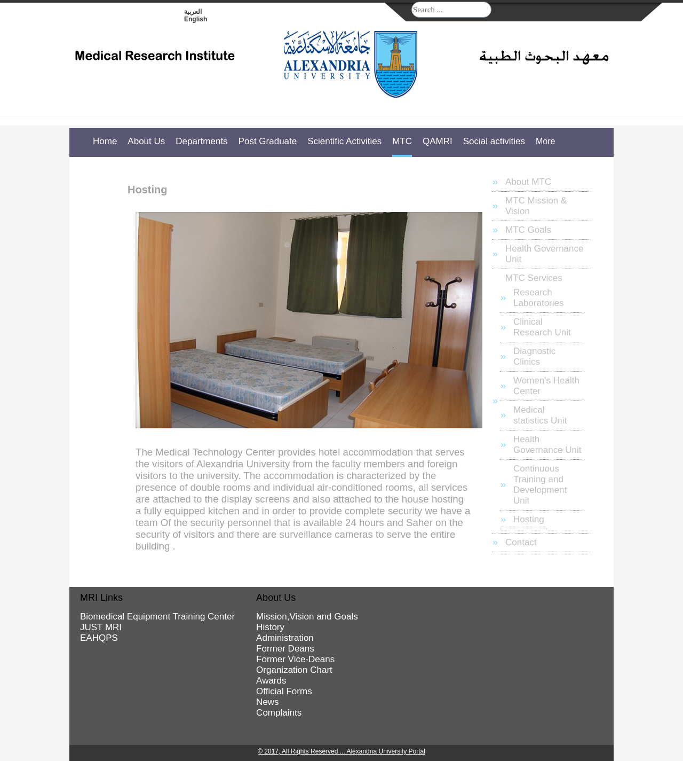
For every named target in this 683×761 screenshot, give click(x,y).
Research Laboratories (538, 297)
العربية (193, 11)
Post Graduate (268, 141)
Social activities (494, 141)
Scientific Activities (344, 141)
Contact (521, 542)
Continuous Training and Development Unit (540, 485)
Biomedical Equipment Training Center (157, 616)
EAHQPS (99, 638)
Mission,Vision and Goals (307, 616)
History (270, 627)
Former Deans (285, 649)
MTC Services (533, 278)
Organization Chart (294, 670)
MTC (402, 141)
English (195, 19)
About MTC (528, 182)
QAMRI (437, 141)
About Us (146, 141)
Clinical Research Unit (542, 327)
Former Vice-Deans (295, 659)
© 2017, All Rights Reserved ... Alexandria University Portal (341, 751)
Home (105, 141)
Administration (285, 638)
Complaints (278, 713)
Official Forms (284, 691)
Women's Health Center (546, 385)
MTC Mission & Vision (536, 205)
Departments (201, 141)
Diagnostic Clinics (534, 356)
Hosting (528, 519)
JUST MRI (101, 627)
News (267, 702)
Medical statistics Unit (540, 415)
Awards (271, 681)
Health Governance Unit (544, 254)
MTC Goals (528, 230)
